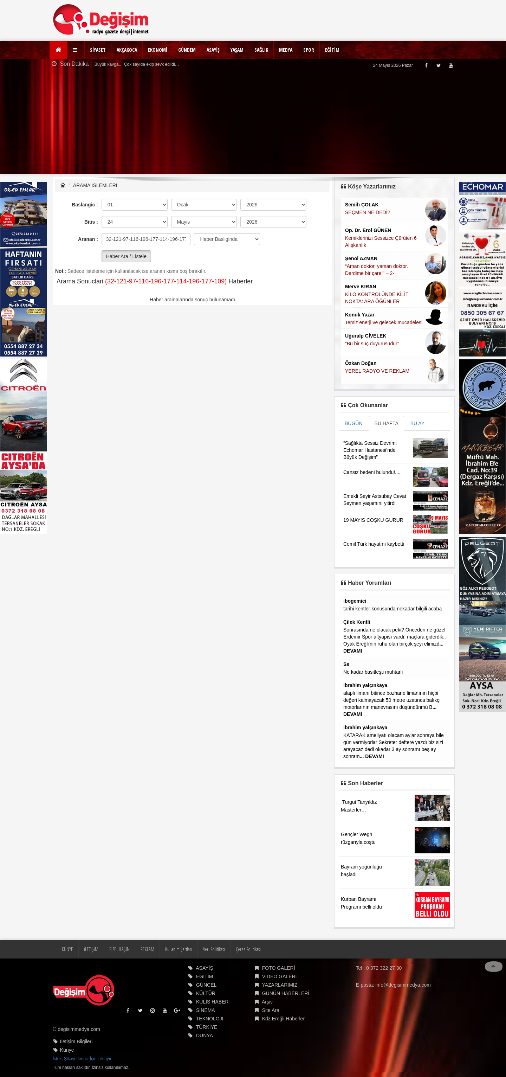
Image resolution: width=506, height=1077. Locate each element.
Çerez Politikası (248, 949)
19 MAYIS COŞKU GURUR (373, 520)
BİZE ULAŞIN (119, 949)
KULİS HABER (212, 1002)
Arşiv (267, 1002)
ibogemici (354, 601)
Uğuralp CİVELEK (365, 336)
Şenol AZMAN (361, 258)
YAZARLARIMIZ (279, 985)
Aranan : (88, 239)
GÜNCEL (206, 985)
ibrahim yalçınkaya (365, 685)
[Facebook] (426, 65)
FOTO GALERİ (278, 968)
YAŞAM (237, 49)
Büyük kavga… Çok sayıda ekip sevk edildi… (136, 64)
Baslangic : (85, 204)
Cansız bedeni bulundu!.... (372, 472)
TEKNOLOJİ (209, 1018)
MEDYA (285, 49)
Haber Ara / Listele (126, 256)
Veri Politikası (214, 949)
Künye (67, 1050)
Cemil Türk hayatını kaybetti (373, 544)
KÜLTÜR (205, 993)
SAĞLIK (261, 49)
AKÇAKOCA (127, 49)
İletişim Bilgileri (76, 1041)
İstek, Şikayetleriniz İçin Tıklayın (82, 1058)
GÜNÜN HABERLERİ (286, 993)
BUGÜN (354, 423)
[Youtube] (451, 65)
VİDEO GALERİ (279, 976)
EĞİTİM (332, 49)
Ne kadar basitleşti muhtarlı (373, 672)
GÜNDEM (187, 49)
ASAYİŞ (213, 49)
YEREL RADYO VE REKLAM (377, 371)
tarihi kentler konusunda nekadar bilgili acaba (392, 608)
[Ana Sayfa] (58, 50)
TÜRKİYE (207, 1027)
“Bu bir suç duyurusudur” (372, 343)
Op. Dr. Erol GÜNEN (368, 230)
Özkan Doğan (360, 363)
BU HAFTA (386, 423)
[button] (76, 50)
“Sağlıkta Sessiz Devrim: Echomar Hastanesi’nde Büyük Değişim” (370, 450)
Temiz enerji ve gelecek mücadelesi (383, 322)
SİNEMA (205, 1010)
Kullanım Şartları (178, 949)
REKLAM (147, 949)
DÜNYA (204, 1035)
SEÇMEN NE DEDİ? (367, 212)
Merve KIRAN (360, 286)
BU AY (417, 423)
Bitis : (91, 222)
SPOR (308, 49)
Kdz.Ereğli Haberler (283, 1018)
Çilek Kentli (356, 622)
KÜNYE (67, 949)
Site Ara (270, 1010)
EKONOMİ (157, 49)
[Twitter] (438, 65)
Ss (346, 664)
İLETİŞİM (91, 949)
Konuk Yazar (360, 315)
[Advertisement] (253, 124)
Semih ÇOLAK (362, 204)
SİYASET (98, 49)
